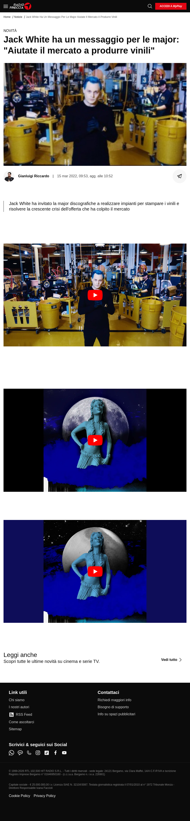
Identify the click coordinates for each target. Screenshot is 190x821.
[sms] (20, 752)
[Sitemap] (15, 729)
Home (7, 16)
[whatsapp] (11, 752)
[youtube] (64, 752)
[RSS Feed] (20, 714)
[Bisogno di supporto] (113, 707)
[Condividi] (179, 176)
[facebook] (55, 752)
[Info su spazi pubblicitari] (116, 714)
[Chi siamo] (16, 700)
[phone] (29, 752)
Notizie (18, 16)
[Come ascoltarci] (21, 722)
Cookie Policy (19, 796)
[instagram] (38, 752)
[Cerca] (150, 6)
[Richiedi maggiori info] (114, 700)
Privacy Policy (45, 796)
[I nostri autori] (19, 707)
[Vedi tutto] (172, 659)
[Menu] (6, 6)
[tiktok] (46, 752)
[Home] (20, 6)
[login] (170, 6)
